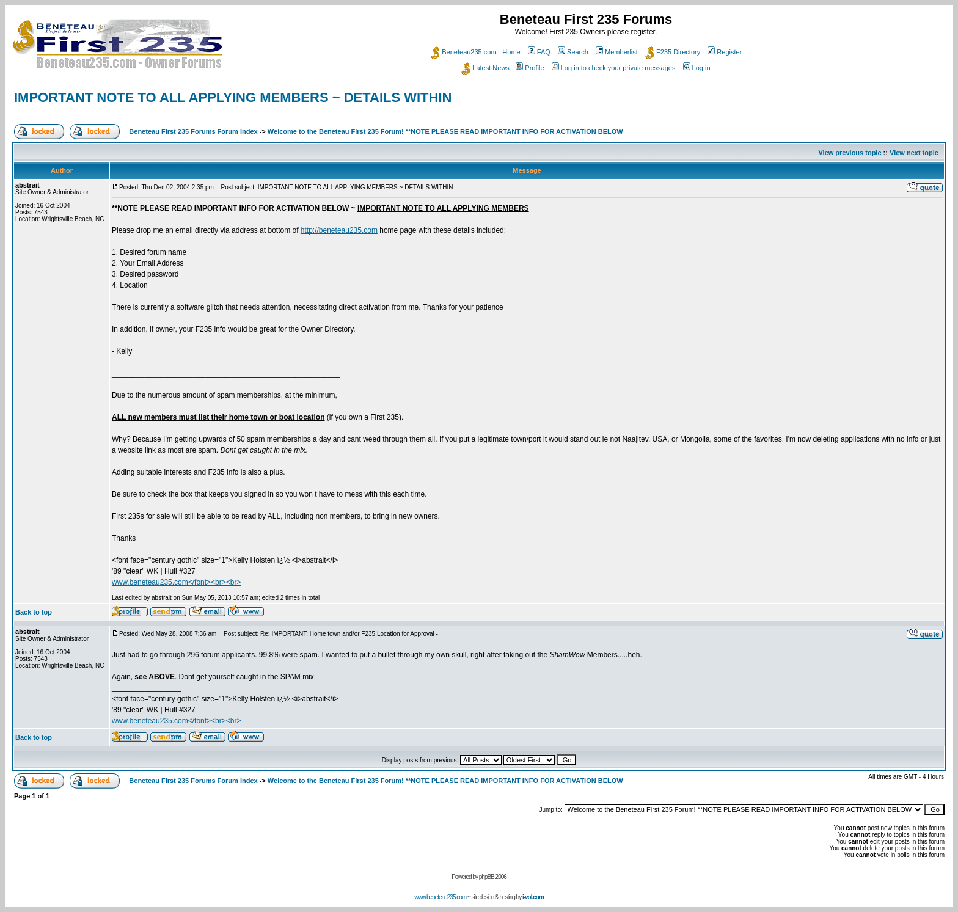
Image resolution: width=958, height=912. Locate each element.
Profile (530, 67)
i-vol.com (533, 897)
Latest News (485, 67)
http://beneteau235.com (339, 230)
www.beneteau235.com (440, 897)
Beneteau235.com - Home (475, 52)
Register (725, 52)
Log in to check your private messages (614, 67)
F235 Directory (672, 52)
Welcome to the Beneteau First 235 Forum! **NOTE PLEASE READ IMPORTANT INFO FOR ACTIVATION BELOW (445, 131)
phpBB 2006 (492, 877)
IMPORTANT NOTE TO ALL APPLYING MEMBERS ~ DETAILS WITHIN (233, 97)
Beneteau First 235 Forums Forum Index (193, 131)
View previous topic (849, 152)
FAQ (539, 52)
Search (573, 52)
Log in (697, 67)
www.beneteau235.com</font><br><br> (176, 582)
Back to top (33, 612)
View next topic (914, 152)
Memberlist (617, 52)
